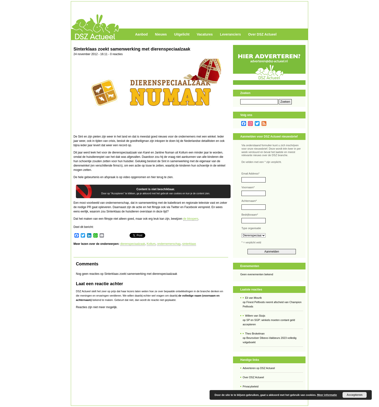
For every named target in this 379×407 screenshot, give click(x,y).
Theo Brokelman (255, 333)
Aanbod (141, 34)
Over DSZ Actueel (262, 34)
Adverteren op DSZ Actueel (259, 368)
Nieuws (161, 34)
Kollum (151, 244)
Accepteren (354, 395)
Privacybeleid (250, 386)
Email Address (250, 173)
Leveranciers (230, 34)
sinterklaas (189, 244)
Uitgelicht (182, 34)
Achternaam (249, 200)
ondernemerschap (169, 244)
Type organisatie (251, 228)
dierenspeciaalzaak (132, 244)
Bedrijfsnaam (249, 214)
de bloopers (190, 218)
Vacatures (205, 34)
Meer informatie (327, 394)
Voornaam (248, 187)
